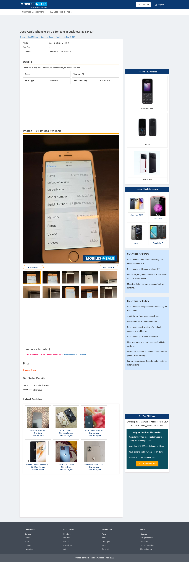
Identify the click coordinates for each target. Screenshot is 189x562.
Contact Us (144, 541)
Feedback (149, 538)
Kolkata (66, 541)
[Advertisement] (94, 22)
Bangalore (28, 534)
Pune (27, 541)
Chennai (28, 545)
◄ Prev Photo (33, 267)
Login (159, 4)
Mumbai (28, 538)
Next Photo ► (109, 267)
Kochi (104, 545)
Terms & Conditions (147, 545)
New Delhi (67, 534)
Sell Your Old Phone (147, 416)
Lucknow (66, 538)
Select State (143, 4)
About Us (143, 534)
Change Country (146, 549)
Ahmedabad (67, 545)
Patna (104, 534)
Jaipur (65, 549)
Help (142, 538)
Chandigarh (106, 541)
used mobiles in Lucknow (75, 354)
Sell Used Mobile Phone (33, 11)
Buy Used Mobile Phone (60, 11)
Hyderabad (29, 549)
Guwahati (105, 549)
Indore (104, 538)
